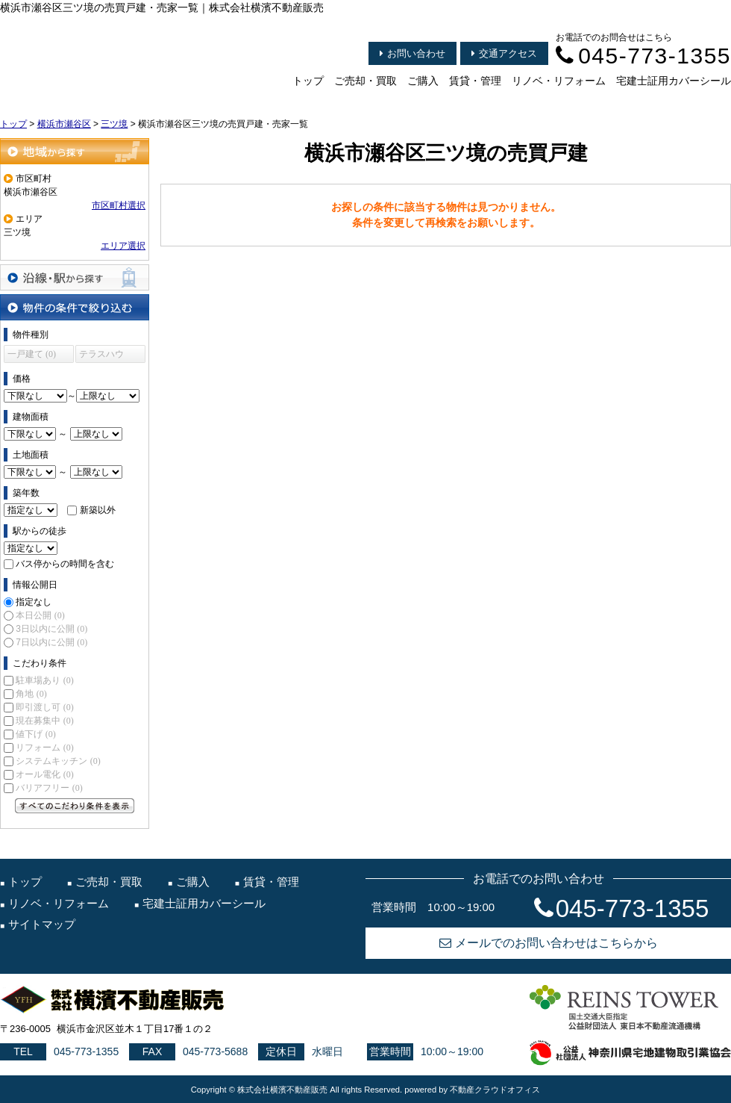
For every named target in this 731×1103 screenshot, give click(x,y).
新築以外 (98, 510)
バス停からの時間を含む (65, 564)
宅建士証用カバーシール (673, 81)
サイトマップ (41, 924)
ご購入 (423, 81)
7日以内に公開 (51, 642)
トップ (308, 81)
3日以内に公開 (51, 629)
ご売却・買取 (365, 81)
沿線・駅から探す (74, 277)
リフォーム (44, 747)
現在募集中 (44, 720)
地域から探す (74, 151)
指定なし (33, 602)
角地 (31, 694)
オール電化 (44, 774)
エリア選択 (123, 245)
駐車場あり (44, 680)
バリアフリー (49, 788)
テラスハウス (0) (101, 356)
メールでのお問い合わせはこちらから (548, 942)
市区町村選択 (118, 205)
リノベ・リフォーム (559, 81)
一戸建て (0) (31, 354)
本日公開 (40, 615)
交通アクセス (504, 53)
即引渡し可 (44, 707)
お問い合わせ (412, 53)
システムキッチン (58, 761)
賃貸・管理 (475, 81)
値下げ (35, 734)
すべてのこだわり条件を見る (74, 805)
